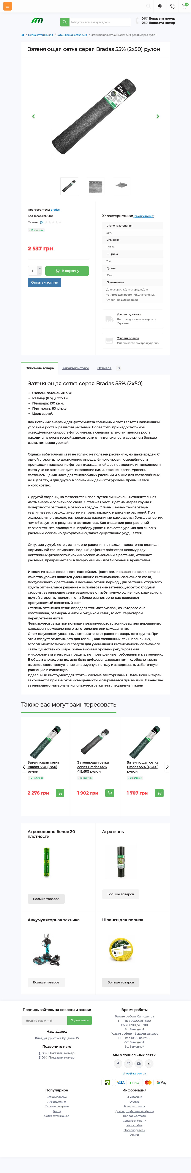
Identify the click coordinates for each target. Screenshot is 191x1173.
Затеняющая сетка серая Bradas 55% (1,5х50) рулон (93, 766)
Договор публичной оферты (134, 1111)
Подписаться (79, 1020)
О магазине (134, 1097)
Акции (134, 1134)
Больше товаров (46, 899)
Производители (134, 1130)
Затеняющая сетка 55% (72, 35)
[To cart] (60, 793)
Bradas (55, 209)
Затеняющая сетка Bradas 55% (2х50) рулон (43, 766)
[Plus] (39, 268)
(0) (41, 222)
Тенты (57, 1111)
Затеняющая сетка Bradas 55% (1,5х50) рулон (142, 766)
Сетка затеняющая (40, 35)
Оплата (134, 1101)
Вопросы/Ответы (134, 1115)
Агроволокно (56, 1101)
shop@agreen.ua (134, 1073)
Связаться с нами (134, 1120)
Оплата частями (44, 282)
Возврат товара (134, 1106)
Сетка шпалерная (57, 1106)
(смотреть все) (144, 216)
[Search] (64, 22)
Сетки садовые (57, 1097)
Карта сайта (134, 1125)
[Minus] (39, 273)
